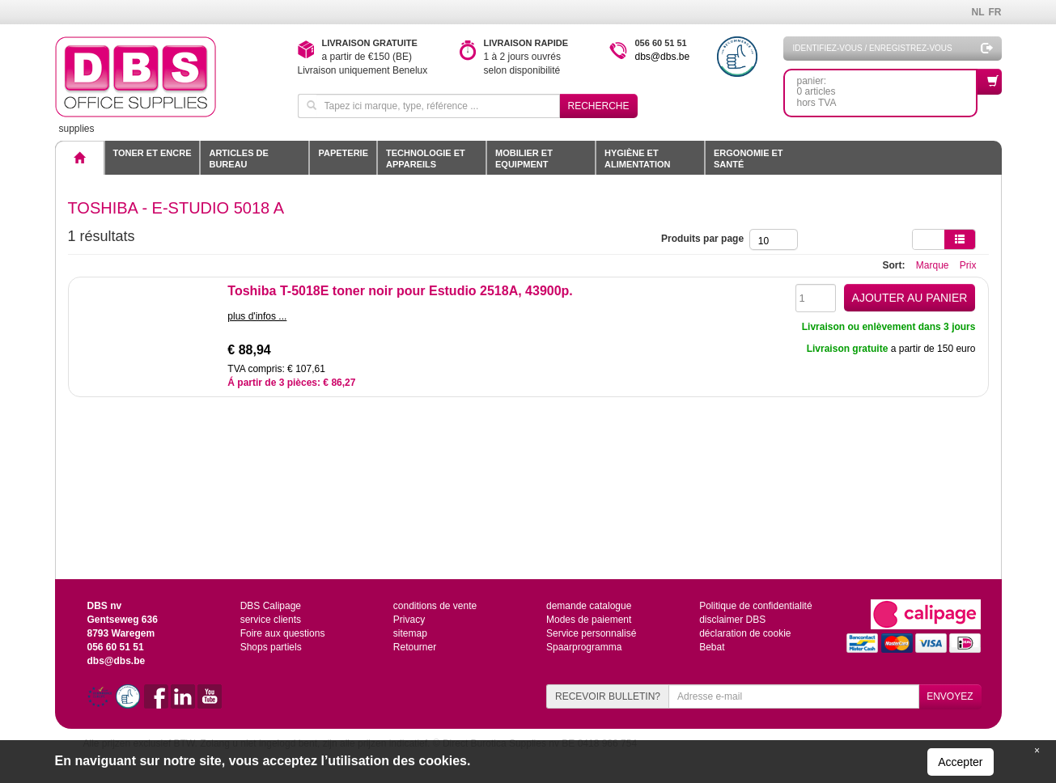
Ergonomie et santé (748, 158)
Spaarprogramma (583, 647)
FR (995, 12)
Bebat (711, 647)
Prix (968, 265)
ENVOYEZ (950, 696)
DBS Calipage (270, 606)
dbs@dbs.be (662, 56)
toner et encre (152, 153)
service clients (270, 619)
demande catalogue (588, 606)
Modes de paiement (588, 619)
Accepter (960, 761)
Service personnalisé (591, 633)
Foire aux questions (282, 633)
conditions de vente (435, 606)
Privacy (409, 619)
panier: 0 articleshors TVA (887, 88)
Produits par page (705, 238)
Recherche (598, 106)
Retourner (414, 647)
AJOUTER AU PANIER (910, 297)
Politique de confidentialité (755, 606)
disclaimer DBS (732, 619)
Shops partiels (271, 647)
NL (978, 12)
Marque (932, 265)
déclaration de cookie (745, 633)
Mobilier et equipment (524, 158)
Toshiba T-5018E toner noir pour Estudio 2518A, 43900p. (399, 291)
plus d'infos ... (256, 316)
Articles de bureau (238, 158)
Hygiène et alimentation (637, 158)
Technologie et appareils (425, 158)
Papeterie (343, 153)
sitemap (410, 633)
